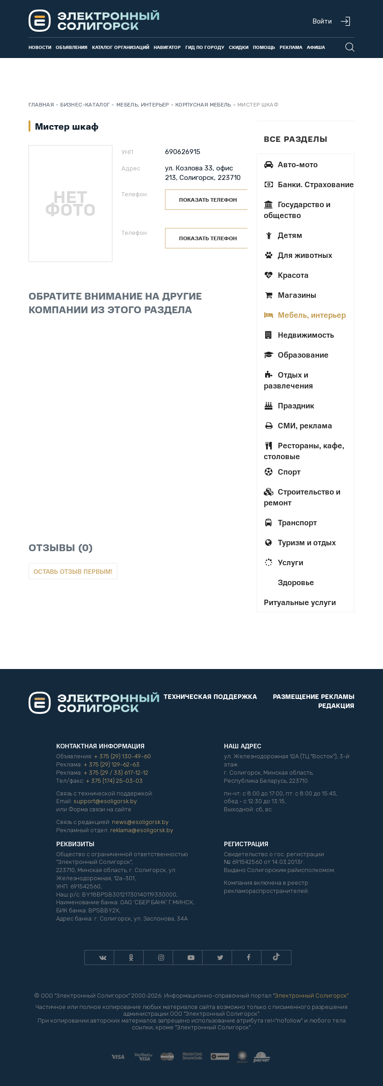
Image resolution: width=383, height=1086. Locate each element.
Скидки (238, 47)
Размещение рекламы (313, 696)
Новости (40, 47)
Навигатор (167, 47)
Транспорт (290, 522)
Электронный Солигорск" (311, 995)
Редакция (336, 705)
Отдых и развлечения (288, 380)
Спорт (282, 471)
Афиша (316, 47)
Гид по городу (204, 47)
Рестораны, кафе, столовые (304, 450)
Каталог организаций (120, 47)
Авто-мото (291, 164)
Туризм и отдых (300, 542)
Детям (283, 234)
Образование (296, 354)
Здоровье (295, 582)
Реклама (291, 47)
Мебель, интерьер (305, 314)
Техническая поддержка (210, 696)
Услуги (283, 562)
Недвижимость (299, 334)
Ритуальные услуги (300, 601)
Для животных (298, 254)
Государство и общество (297, 209)
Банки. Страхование (309, 184)
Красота (286, 274)
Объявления (71, 47)
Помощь (264, 47)
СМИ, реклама (298, 425)
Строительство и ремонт (302, 497)
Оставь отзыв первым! (73, 571)
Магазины (290, 294)
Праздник (289, 405)
